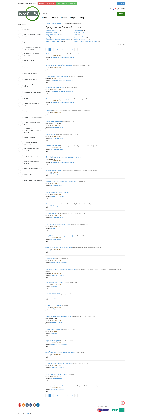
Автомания (54, 18)
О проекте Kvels (23, 3)
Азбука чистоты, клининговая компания (59, 363)
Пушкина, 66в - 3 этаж (68, 121)
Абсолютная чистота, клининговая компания (61, 269)
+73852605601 (56, 331)
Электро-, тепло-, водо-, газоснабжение (85, 41)
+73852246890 (56, 238)
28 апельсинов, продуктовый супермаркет (60, 99)
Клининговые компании (52, 34)
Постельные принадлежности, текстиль (85, 36)
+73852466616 (56, 67)
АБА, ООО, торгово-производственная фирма (61, 236)
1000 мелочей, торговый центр (56, 54)
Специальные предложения (67, 3)
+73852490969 (56, 343)
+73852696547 (56, 172)
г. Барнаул (32, 3)
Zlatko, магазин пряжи (53, 204)
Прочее (48, 38)
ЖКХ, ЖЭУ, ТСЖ (79, 32)
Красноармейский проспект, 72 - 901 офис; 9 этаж (71, 213)
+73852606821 (56, 125)
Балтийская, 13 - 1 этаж (76, 76)
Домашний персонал (52, 32)
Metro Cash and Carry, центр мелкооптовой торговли (63, 157)
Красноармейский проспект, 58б (70, 294)
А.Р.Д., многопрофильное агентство (58, 224)
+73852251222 (56, 78)
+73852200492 (56, 161)
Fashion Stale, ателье (53, 146)
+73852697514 (56, 365)
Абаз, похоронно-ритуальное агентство (59, 247)
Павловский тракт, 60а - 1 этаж (81, 65)
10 (72, 49)
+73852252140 (56, 112)
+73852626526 (56, 249)
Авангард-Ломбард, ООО (54, 282)
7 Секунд (49, 110)
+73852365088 (56, 260)
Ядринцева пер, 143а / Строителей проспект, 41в (87, 247)
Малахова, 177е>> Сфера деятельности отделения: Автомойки (71, 110)
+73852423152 (56, 89)
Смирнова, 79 (72, 374)
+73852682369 (56, 194)
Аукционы (64, 18)
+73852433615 (56, 307)
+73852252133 (56, 320)
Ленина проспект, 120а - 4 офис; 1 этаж (83, 316)
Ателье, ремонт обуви (52, 30)
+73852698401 (56, 183)
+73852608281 (56, 226)
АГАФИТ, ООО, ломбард (54, 305)
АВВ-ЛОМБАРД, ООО (53, 294)
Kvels (27, 413)
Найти (121, 13)
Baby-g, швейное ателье (54, 121)
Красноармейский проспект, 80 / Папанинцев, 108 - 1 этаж (80, 170)
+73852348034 (56, 376)
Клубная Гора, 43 (83, 181)
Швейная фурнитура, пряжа (54, 41)
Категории (22, 24)
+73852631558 (56, 215)
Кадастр (81, 18)
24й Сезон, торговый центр (55, 87)
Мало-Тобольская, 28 (73, 54)
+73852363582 (56, 296)
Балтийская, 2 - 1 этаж (68, 329)
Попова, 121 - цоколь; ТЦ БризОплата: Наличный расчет (77, 204)
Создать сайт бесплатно (47, 3)
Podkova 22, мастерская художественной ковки (61, 181)
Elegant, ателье (51, 134)
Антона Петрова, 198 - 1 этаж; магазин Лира (86, 386)
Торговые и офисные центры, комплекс (57, 39)
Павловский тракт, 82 (80, 99)
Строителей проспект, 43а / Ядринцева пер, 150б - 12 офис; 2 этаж (80, 146)
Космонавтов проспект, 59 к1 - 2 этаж (67, 134)
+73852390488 (56, 284)
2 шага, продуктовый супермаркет (57, 76)
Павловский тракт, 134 (70, 87)
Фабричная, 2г (80, 352)
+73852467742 (56, 101)
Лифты (76, 34)
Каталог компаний (57, 23)
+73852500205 (56, 388)
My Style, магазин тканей (54, 170)
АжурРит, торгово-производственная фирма (60, 352)
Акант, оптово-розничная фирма (56, 374)
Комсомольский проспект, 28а (79, 224)
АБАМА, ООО (50, 258)
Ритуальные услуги (79, 38)
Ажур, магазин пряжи (53, 341)
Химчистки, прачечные (80, 39)
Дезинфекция (78, 30)
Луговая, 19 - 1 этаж (83, 236)
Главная (48, 23)
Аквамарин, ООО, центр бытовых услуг (59, 386)
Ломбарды (49, 36)
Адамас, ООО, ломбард (54, 329)
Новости (45, 18)
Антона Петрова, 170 (66, 341)
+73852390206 (56, 273)
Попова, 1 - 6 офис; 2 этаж (80, 363)
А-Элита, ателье (51, 213)
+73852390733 (56, 136)
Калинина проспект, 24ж (62, 258)
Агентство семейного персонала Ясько (59, 316)
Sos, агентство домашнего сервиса (57, 192)
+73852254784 (56, 354)
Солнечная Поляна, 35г (70, 282)
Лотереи (73, 18)
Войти (121, 3)
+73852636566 (56, 56)
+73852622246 (56, 148)
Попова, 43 (65, 305)
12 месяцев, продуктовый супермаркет (59, 65)
